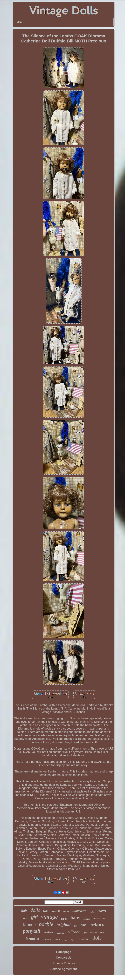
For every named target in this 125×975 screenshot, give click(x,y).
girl (34, 917)
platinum (47, 939)
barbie (46, 924)
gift (75, 925)
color (65, 940)
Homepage (63, 952)
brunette (33, 939)
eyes (85, 933)
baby (75, 917)
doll (97, 938)
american (79, 911)
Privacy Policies (63, 963)
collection (83, 939)
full (45, 911)
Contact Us (63, 957)
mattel (102, 911)
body (25, 918)
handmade (61, 933)
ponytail (31, 931)
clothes (92, 912)
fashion (93, 932)
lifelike (66, 911)
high (73, 939)
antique (86, 919)
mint (102, 932)
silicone (74, 932)
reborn (97, 924)
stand (58, 939)
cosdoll (55, 911)
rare (83, 925)
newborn (49, 932)
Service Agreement (63, 969)
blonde (29, 924)
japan (64, 918)
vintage (49, 917)
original (63, 924)
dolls (35, 910)
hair (24, 911)
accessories (99, 918)
